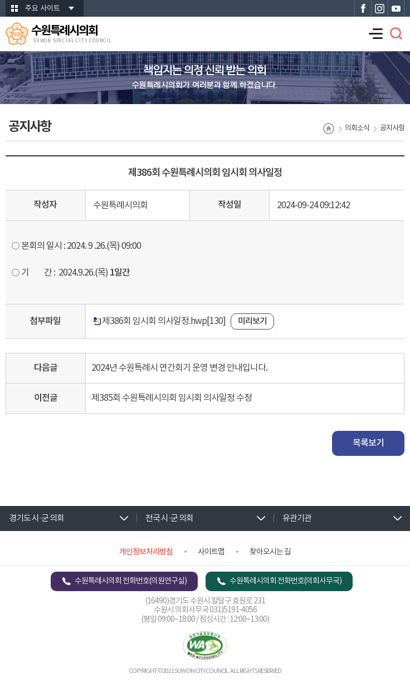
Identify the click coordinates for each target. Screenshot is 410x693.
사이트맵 (211, 552)
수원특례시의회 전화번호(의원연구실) (131, 581)
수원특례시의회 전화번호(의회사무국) (285, 581)
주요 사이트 (42, 8)
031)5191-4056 (233, 610)
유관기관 (296, 518)
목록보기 (368, 443)
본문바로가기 (0, 0)
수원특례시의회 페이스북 (362, 8)
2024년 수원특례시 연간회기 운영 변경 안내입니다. (179, 368)
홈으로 (328, 128)
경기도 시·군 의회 (36, 518)
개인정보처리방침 (146, 552)
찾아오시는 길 (270, 552)
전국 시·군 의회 (169, 518)
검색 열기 (396, 33)
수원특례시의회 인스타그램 (379, 8)
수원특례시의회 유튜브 (396, 8)
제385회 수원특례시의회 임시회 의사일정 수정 (171, 398)
